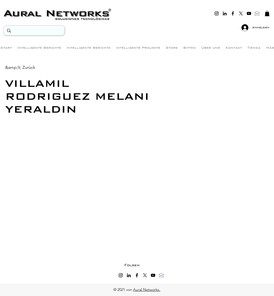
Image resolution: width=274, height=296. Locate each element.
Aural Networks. (146, 289)
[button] (267, 13)
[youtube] (249, 13)
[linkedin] (224, 13)
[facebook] (232, 13)
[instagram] (216, 13)
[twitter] (241, 13)
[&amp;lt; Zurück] (20, 67)
